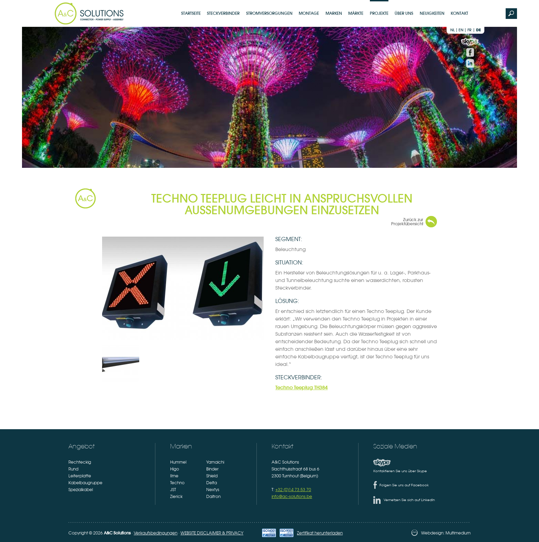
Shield (212, 476)
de (478, 30)
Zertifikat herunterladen (320, 533)
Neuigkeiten (432, 13)
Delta (211, 482)
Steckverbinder (223, 13)
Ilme (174, 476)
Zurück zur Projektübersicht (407, 221)
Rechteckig (79, 462)
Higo (174, 469)
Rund (73, 469)
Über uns (404, 13)
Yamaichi (215, 462)
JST (173, 489)
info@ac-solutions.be (292, 496)
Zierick (176, 496)
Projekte (379, 13)
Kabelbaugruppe (85, 482)
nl (452, 30)
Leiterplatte (79, 476)
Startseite (191, 13)
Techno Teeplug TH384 (301, 387)
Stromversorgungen (269, 13)
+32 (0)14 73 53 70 (293, 489)
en (461, 30)
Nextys (212, 489)
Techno (177, 482)
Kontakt (459, 13)
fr (470, 30)
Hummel (178, 462)
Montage (309, 13)
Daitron (213, 496)
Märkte (355, 13)
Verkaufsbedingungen (155, 533)
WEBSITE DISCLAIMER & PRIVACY (211, 533)
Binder (212, 469)
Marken (334, 13)
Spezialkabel (80, 489)
